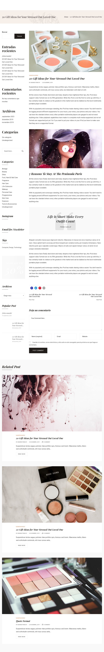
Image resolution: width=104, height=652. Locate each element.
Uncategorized (7, 140)
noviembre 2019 (8, 122)
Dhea (4, 175)
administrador (35, 82)
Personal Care (7, 192)
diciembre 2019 (7, 119)
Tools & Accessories (9, 204)
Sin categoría (6, 137)
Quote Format (23, 621)
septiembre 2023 (8, 117)
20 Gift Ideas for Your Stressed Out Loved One (18, 324)
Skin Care (5, 198)
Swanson (5, 201)
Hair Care (5, 183)
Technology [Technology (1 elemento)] (17, 247)
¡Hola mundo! (6, 56)
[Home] (66, 17)
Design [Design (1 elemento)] (11, 247)
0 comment (46, 442)
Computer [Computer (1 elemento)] (5, 247)
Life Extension (7, 186)
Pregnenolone (7, 195)
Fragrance (5, 180)
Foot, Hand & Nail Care (10, 178)
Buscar (4, 32)
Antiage (4, 169)
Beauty (4, 172)
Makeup (5, 189)
